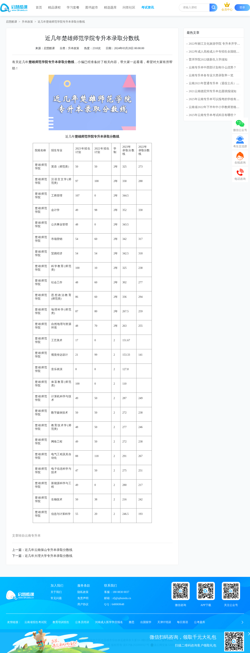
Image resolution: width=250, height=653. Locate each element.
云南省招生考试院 (35, 622)
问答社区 (129, 7)
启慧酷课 (11, 21)
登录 (242, 7)
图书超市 (91, 7)
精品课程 (54, 7)
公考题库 (199, 622)
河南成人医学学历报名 (109, 622)
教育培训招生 (61, 622)
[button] (242, 622)
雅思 (131, 622)
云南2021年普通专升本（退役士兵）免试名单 (218, 83)
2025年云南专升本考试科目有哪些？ (212, 115)
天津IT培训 (164, 622)
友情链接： (14, 622)
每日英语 (182, 622)
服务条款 (83, 585)
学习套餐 (73, 7)
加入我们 (57, 585)
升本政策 (27, 21)
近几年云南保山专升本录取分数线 (48, 550)
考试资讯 (147, 7)
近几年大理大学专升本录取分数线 (48, 555)
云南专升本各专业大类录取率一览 (211, 75)
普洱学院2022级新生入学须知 (208, 59)
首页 (39, 7)
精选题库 (110, 7)
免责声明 (82, 598)
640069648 (118, 604)
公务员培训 (82, 622)
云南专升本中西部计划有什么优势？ (212, 67)
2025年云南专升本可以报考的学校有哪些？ (217, 99)
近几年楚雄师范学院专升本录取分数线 (61, 21)
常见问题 (56, 598)
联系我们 (110, 585)
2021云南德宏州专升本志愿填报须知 (212, 91)
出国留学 (145, 622)
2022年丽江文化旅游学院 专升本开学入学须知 (219, 43)
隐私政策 (82, 592)
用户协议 (82, 604)
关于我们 (56, 592)
